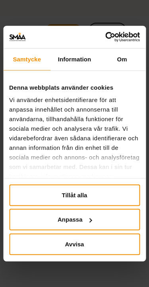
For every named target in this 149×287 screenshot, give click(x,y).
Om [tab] (122, 58)
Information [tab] (74, 58)
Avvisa (74, 243)
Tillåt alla (74, 194)
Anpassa (75, 219)
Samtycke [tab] (27, 58)
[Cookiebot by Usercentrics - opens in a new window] (106, 37)
